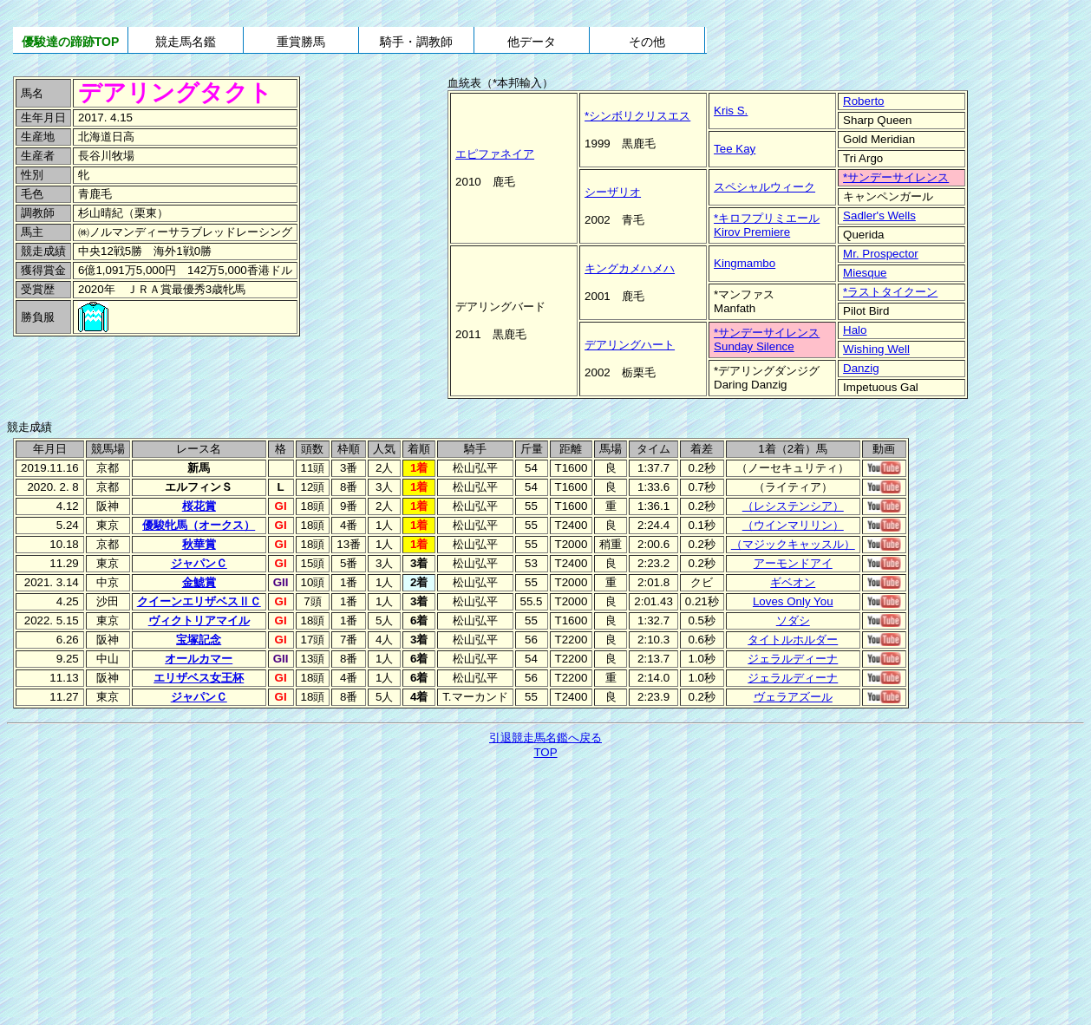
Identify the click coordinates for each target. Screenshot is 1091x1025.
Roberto (863, 101)
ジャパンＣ (199, 563)
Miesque (864, 272)
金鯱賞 (199, 582)
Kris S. (731, 110)
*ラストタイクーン (890, 291)
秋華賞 (199, 544)
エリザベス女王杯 (199, 677)
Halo (854, 329)
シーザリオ (613, 192)
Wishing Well (876, 349)
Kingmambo (744, 263)
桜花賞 (199, 505)
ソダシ (793, 620)
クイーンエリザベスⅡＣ (199, 601)
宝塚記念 (198, 639)
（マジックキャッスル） (793, 544)
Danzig (861, 368)
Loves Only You (793, 601)
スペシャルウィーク (764, 186)
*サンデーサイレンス (896, 177)
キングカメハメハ (630, 268)
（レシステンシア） (793, 505)
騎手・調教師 (416, 42)
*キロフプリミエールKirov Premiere (767, 225)
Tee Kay (734, 148)
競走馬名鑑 (185, 42)
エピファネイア (494, 153)
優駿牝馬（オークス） (198, 525)
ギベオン (792, 582)
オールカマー (198, 658)
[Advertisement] (130, 377)
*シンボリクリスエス (637, 115)
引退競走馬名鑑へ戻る (545, 737)
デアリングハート (630, 344)
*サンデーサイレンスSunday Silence (767, 339)
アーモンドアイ (793, 563)
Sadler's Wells (879, 215)
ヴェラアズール (793, 696)
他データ (531, 42)
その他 (647, 42)
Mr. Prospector (880, 253)
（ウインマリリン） (793, 525)
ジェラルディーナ (793, 658)
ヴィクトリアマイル (199, 620)
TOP (545, 752)
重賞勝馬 (301, 42)
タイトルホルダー (793, 639)
